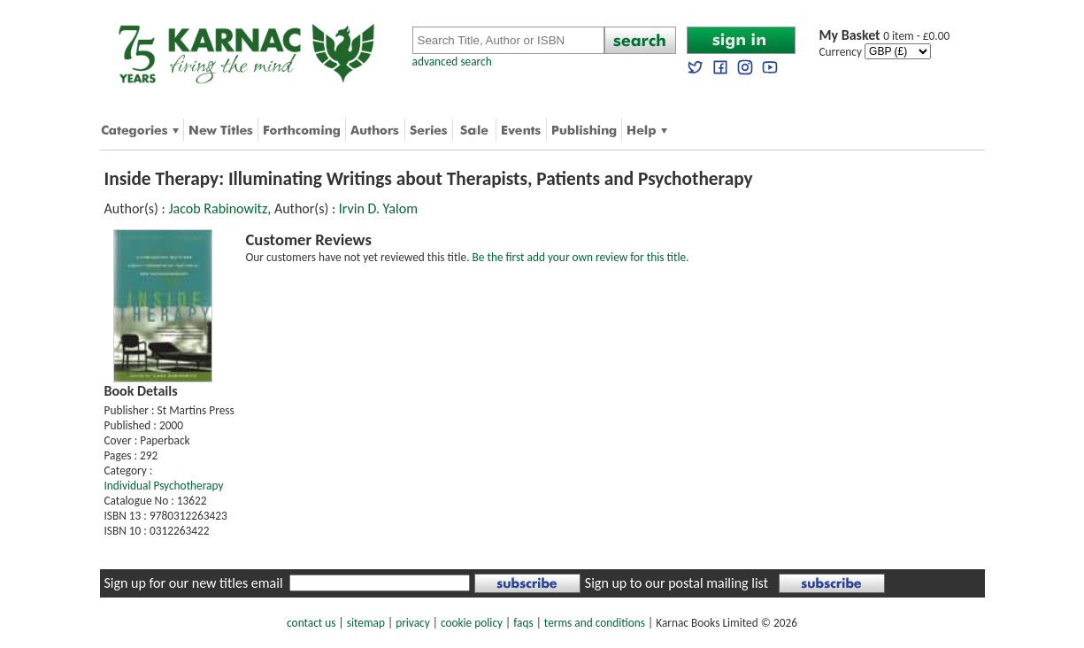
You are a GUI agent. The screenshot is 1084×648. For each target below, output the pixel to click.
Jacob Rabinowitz (217, 208)
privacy (413, 622)
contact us (311, 622)
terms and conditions (594, 622)
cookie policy (472, 622)
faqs (523, 622)
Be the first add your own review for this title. (581, 257)
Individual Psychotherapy (164, 485)
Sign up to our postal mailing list (676, 583)
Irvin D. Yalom (378, 208)
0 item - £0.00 (884, 35)
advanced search (452, 61)
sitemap (366, 622)
